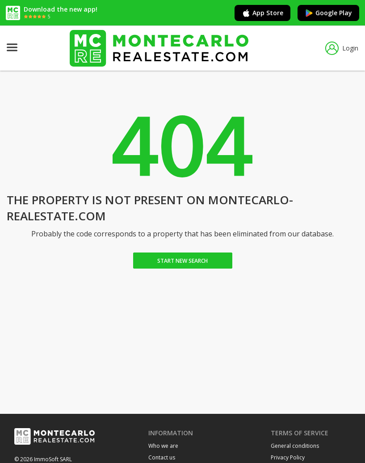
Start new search (182, 261)
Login (341, 48)
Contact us (161, 457)
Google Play (328, 12)
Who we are (163, 446)
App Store (262, 12)
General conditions (295, 446)
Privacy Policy (288, 457)
